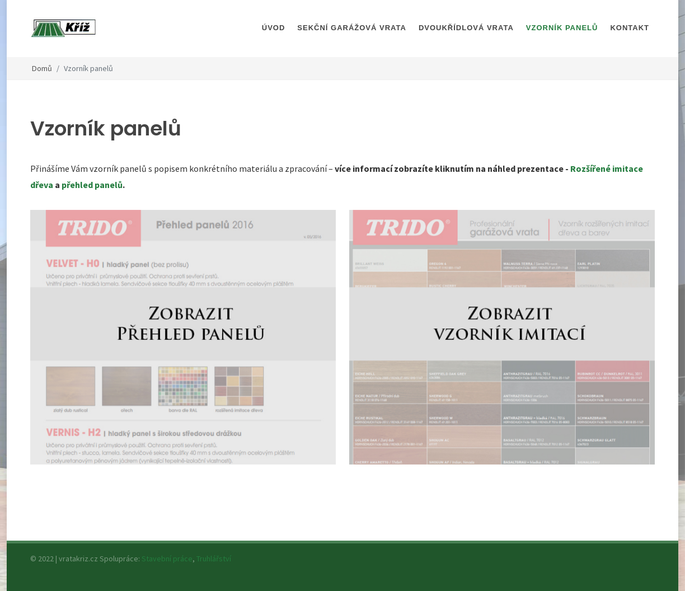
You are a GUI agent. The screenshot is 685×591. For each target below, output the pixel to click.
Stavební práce (167, 559)
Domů (42, 68)
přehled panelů (92, 184)
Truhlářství (213, 559)
